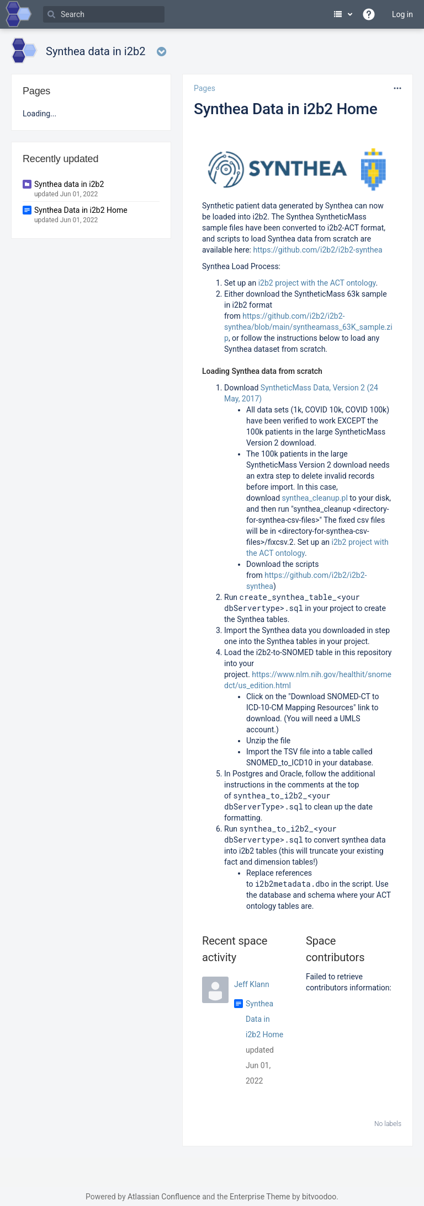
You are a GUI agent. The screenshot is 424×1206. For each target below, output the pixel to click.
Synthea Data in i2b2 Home (285, 109)
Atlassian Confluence (164, 1196)
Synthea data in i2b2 (69, 184)
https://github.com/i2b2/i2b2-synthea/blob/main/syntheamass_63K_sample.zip (308, 327)
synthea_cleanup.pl (315, 498)
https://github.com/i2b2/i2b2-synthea (317, 249)
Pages (204, 88)
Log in (402, 14)
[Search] (104, 14)
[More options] (397, 88)
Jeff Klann (251, 984)
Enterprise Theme (260, 1196)
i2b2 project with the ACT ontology (317, 282)
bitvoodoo (319, 1196)
